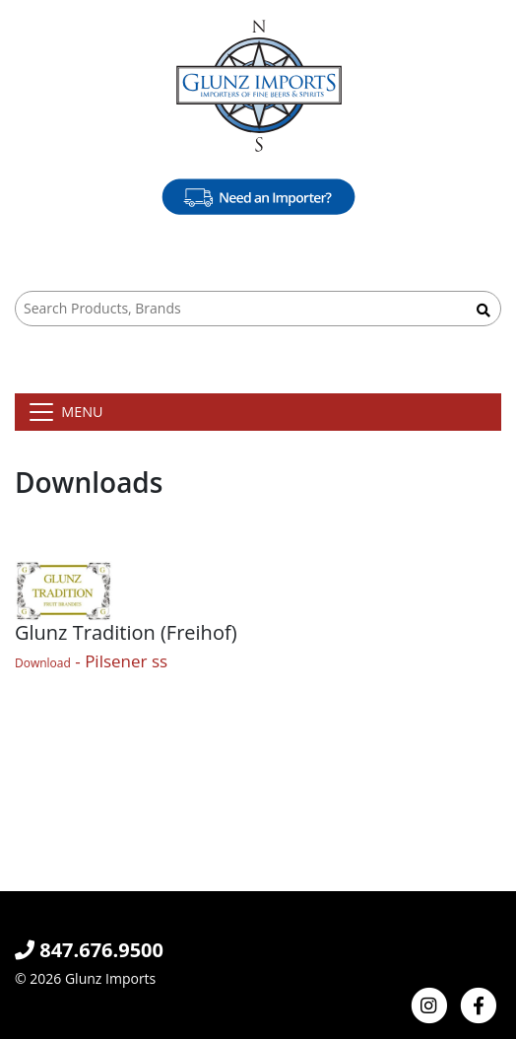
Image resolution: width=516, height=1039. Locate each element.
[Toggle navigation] (64, 412)
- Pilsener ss (91, 661)
